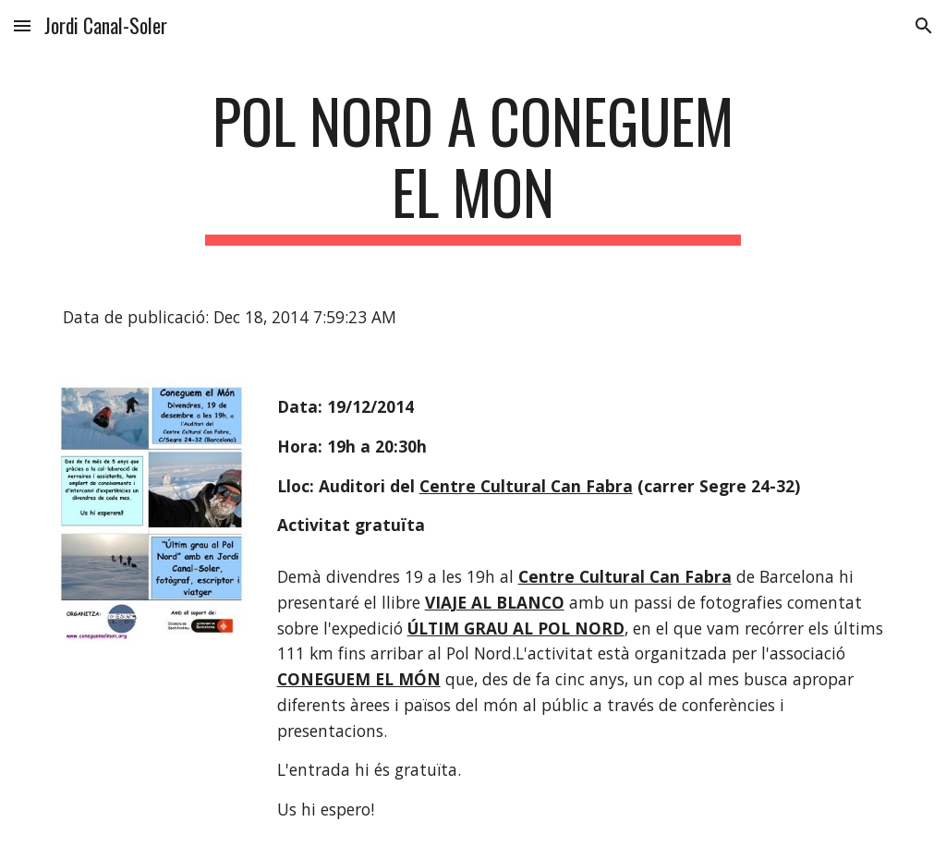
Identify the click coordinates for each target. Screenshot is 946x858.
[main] (472, 165)
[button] (22, 25)
